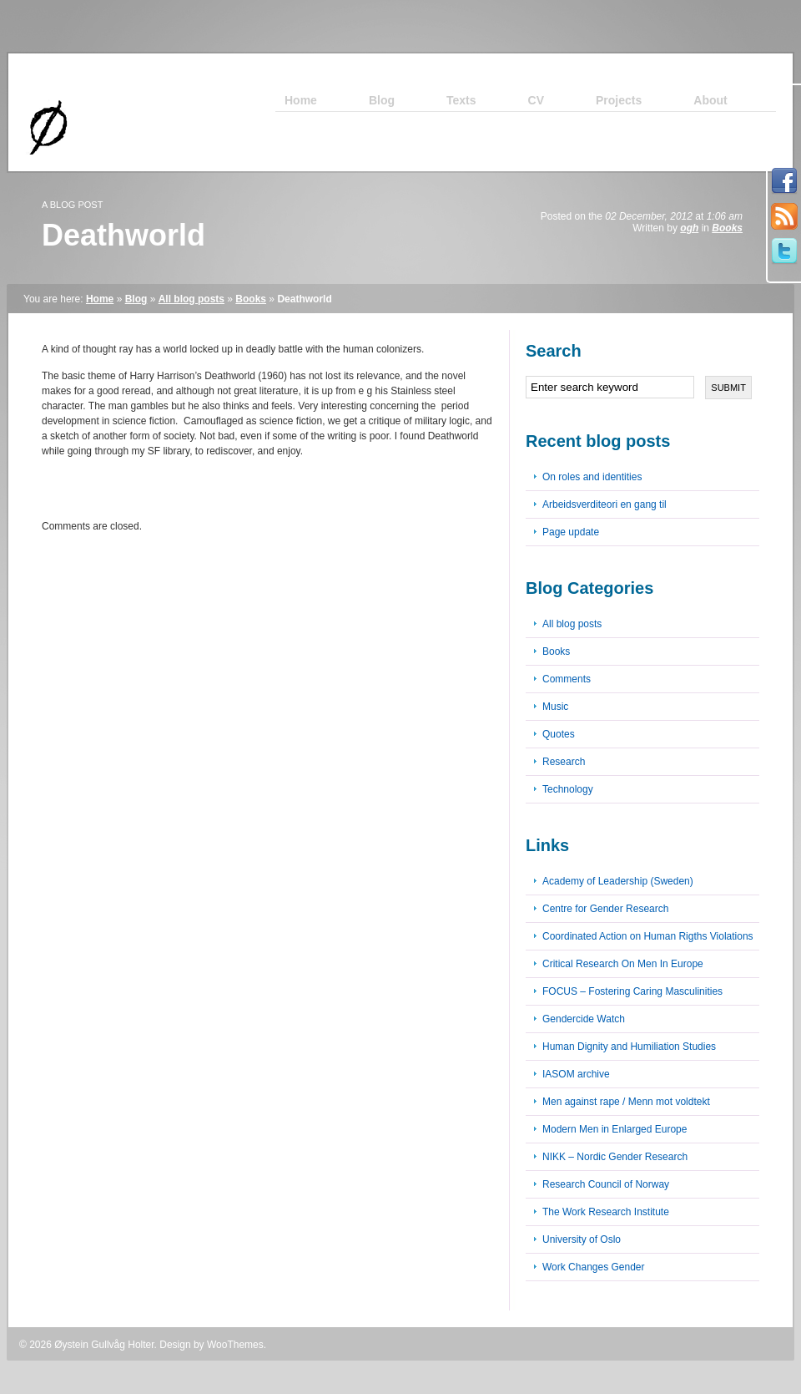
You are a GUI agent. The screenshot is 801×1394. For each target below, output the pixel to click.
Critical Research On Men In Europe (622, 964)
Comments (566, 679)
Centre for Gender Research (605, 909)
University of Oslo (581, 1239)
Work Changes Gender (593, 1267)
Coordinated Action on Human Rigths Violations (647, 936)
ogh (689, 228)
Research (563, 762)
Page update (570, 532)
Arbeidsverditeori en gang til (604, 504)
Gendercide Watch (583, 1019)
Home (99, 299)
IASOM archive (576, 1074)
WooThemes (235, 1345)
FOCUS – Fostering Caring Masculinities (632, 991)
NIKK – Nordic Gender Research (615, 1157)
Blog (136, 299)
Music (555, 706)
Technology (567, 789)
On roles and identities (592, 477)
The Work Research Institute (605, 1212)
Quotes (558, 734)
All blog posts (191, 299)
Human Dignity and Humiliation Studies (629, 1046)
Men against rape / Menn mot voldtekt (626, 1102)
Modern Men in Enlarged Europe (614, 1129)
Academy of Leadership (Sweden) (617, 881)
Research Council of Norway (605, 1184)
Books (727, 228)
